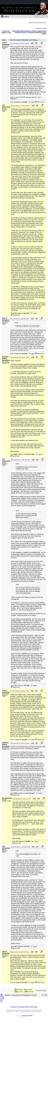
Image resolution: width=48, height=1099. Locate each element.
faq (38, 22)
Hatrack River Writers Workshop (21, 31)
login (30, 22)
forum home (43, 22)
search (34, 22)
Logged (32, 102)
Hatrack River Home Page (28, 1007)
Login (9, 32)
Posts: (12, 102)
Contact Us (14, 1007)
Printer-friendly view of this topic (2, 998)
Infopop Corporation (27, 1015)
